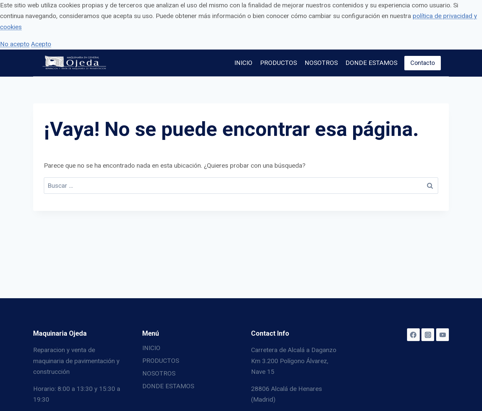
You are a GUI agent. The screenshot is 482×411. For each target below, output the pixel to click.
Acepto (41, 44)
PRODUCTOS (278, 63)
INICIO (243, 63)
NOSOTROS (321, 63)
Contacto (422, 62)
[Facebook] (413, 334)
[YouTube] (442, 334)
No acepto (14, 44)
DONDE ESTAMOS (371, 63)
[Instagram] (427, 334)
